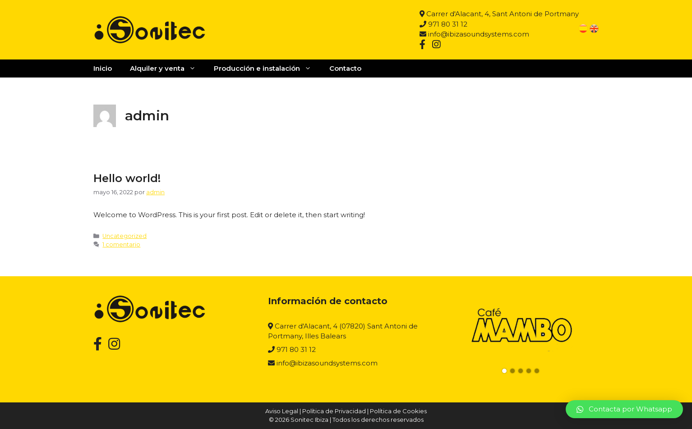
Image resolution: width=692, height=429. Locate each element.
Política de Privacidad (334, 411)
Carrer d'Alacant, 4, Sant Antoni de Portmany (499, 13)
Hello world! (127, 178)
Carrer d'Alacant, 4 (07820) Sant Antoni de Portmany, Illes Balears (343, 331)
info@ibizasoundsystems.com (474, 34)
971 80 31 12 (443, 24)
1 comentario (121, 244)
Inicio (102, 68)
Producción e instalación (267, 68)
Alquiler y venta (167, 68)
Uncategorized (124, 236)
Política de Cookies (398, 411)
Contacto (345, 68)
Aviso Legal (281, 411)
